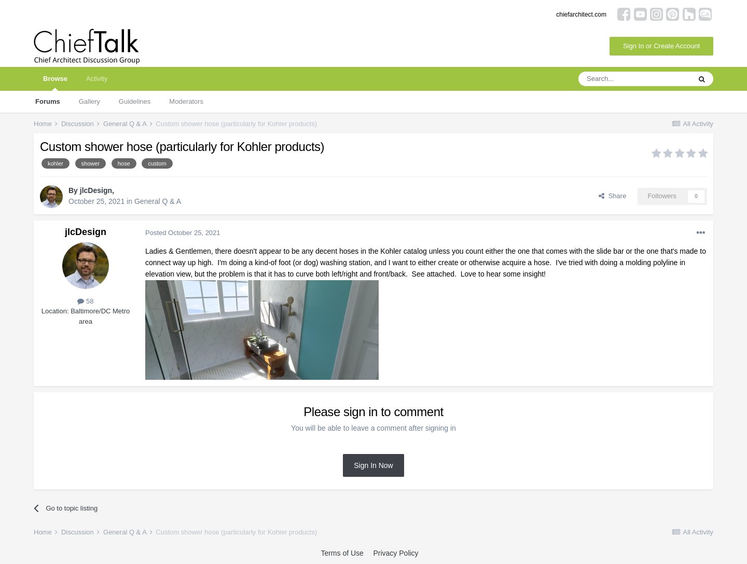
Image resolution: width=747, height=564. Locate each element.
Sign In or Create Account (661, 46)
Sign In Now (373, 465)
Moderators (186, 101)
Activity (96, 78)
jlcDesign (96, 190)
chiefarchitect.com (581, 14)
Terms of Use (342, 553)
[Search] (634, 79)
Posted (182, 233)
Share (612, 196)
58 (85, 301)
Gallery (89, 101)
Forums (47, 101)
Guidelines (134, 101)
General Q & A (157, 201)
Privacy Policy (395, 553)
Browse (55, 83)
